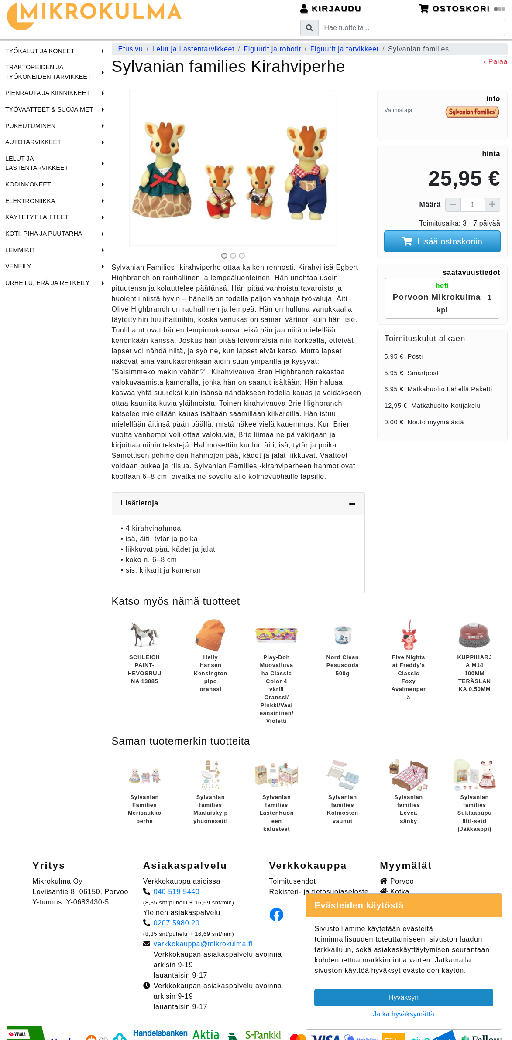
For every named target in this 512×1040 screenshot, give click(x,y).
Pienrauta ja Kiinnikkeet (47, 92)
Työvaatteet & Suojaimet (49, 109)
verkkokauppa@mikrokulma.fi (203, 944)
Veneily (18, 266)
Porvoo (397, 881)
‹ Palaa (496, 61)
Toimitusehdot (292, 881)
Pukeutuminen (30, 125)
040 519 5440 (177, 891)
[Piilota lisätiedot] (352, 503)
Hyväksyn (403, 997)
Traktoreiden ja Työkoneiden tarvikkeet (48, 72)
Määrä (430, 204)
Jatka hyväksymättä (403, 1014)
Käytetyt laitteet (37, 216)
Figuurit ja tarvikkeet (344, 49)
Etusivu (130, 49)
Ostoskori (462, 8)
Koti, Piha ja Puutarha (43, 233)
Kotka (394, 891)
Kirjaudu (331, 8)
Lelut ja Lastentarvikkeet (36, 163)
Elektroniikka (30, 200)
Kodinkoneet (28, 184)
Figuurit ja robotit (272, 49)
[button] (101, 51)
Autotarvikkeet (33, 142)
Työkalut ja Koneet (40, 50)
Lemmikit (20, 250)
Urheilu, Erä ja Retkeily (47, 282)
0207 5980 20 (177, 923)
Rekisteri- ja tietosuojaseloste (319, 891)
